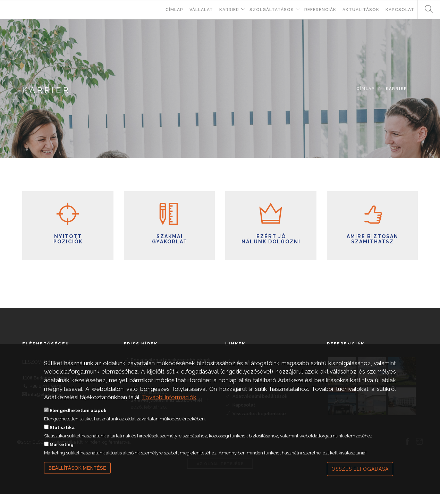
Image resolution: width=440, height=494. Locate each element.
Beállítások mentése (78, 475)
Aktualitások (360, 9)
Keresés (426, 9)
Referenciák (320, 9)
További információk (169, 404)
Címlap (174, 9)
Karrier (229, 9)
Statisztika (62, 434)
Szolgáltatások (271, 9)
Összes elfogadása (360, 476)
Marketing (62, 451)
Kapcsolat (400, 9)
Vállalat (201, 9)
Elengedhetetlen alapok (78, 417)
